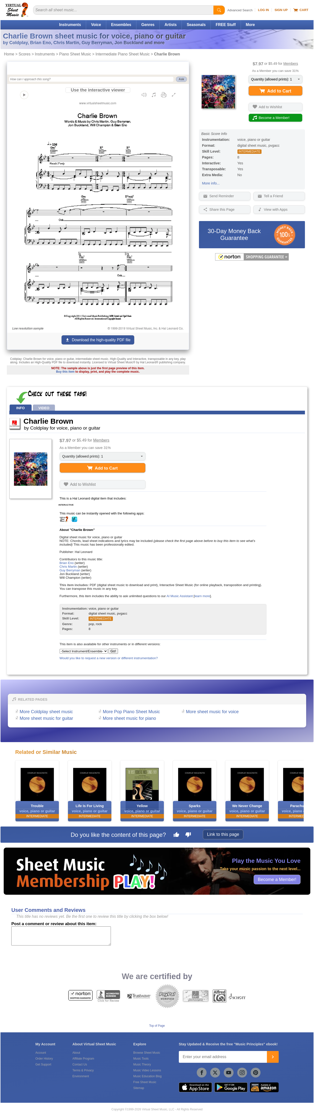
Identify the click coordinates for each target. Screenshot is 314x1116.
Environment (80, 1076)
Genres (148, 25)
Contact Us (79, 1064)
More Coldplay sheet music (46, 711)
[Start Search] (219, 10)
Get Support (43, 1064)
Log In (263, 10)
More (250, 25)
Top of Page (157, 1025)
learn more (202, 596)
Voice (96, 25)
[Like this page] (176, 835)
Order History (44, 1058)
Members (290, 64)
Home (9, 54)
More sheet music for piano (129, 718)
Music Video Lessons (147, 1070)
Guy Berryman (70, 570)
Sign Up (281, 10)
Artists (171, 25)
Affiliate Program (83, 1058)
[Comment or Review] (61, 935)
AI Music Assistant (180, 596)
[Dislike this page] (188, 835)
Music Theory (142, 1064)
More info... (211, 183)
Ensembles (121, 25)
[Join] (273, 1057)
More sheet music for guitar (46, 718)
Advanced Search (240, 10)
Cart (300, 10)
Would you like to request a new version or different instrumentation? (109, 658)
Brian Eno (67, 563)
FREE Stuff (226, 25)
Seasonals (196, 25)
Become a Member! (277, 879)
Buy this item (65, 371)
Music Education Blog (147, 1076)
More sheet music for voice (212, 711)
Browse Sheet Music (146, 1052)
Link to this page (223, 834)
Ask (181, 79)
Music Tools (140, 1058)
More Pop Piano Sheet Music (131, 711)
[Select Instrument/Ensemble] (84, 651)
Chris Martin (68, 566)
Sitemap (138, 1088)
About (76, 1052)
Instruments (70, 25)
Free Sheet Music (144, 1082)
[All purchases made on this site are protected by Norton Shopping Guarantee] (252, 259)
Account (40, 1052)
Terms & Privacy (83, 1070)
